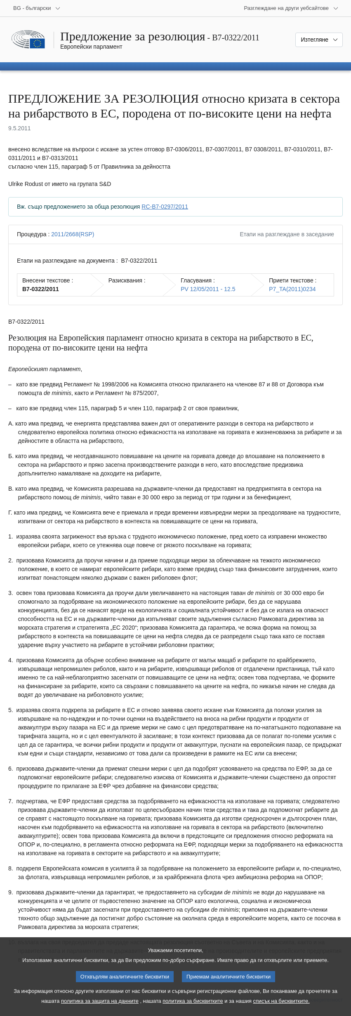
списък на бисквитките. (281, 1009)
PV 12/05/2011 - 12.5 (208, 289)
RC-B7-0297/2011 (164, 206)
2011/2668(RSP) (72, 234)
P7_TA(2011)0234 (292, 289)
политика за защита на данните (100, 1009)
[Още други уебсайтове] (291, 8)
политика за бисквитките (193, 1009)
